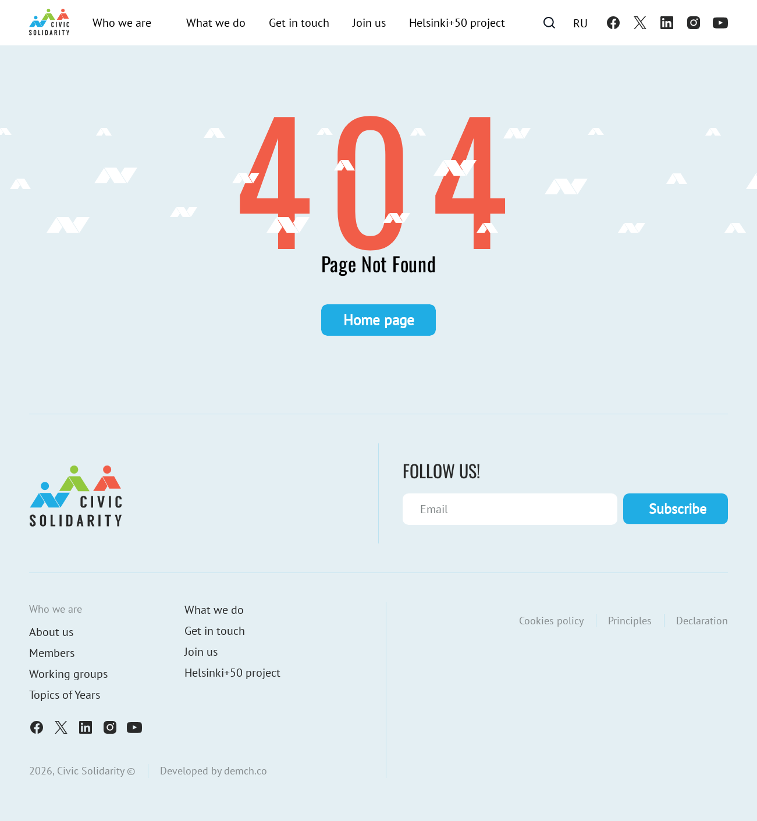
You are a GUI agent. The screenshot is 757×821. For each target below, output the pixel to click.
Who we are (122, 22)
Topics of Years (64, 694)
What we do (216, 22)
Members (51, 652)
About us (51, 631)
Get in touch (299, 22)
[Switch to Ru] (580, 23)
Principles (630, 620)
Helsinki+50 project (457, 22)
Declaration (702, 620)
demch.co (245, 770)
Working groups (68, 673)
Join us (369, 22)
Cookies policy (551, 620)
